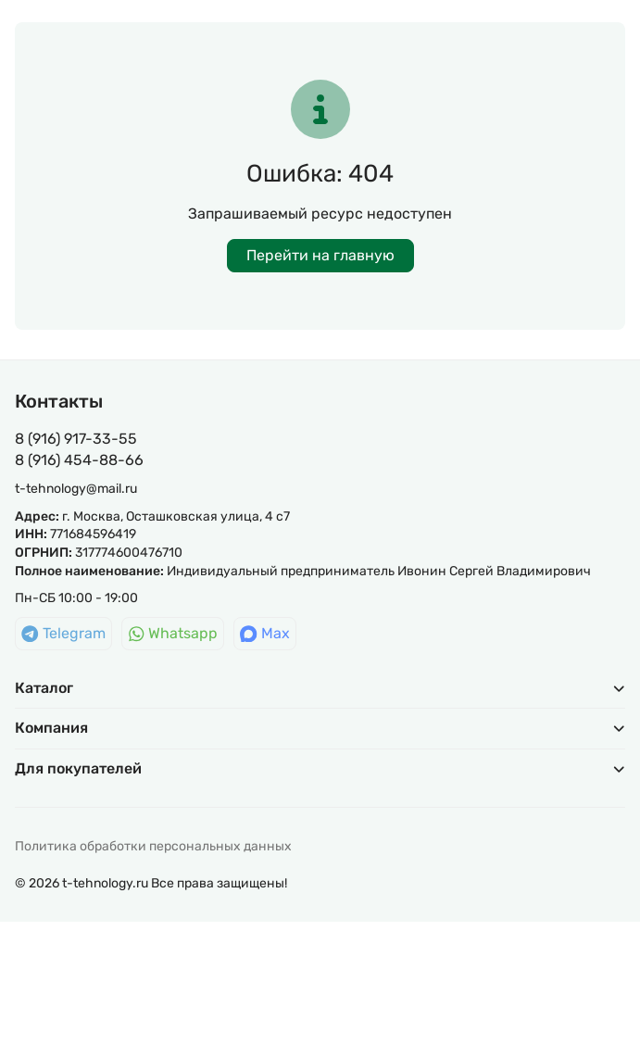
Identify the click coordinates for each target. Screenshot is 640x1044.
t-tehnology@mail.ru (76, 489)
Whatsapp (173, 633)
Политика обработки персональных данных (153, 846)
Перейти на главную (320, 255)
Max (265, 633)
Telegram (63, 633)
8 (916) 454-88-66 (79, 460)
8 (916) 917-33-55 (76, 438)
